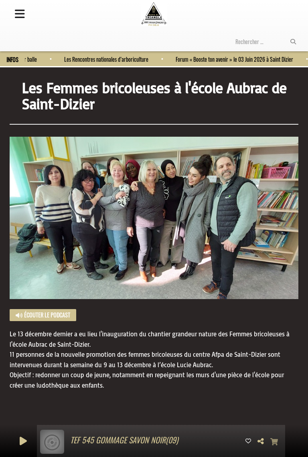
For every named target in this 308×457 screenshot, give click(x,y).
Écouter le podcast (43, 315)
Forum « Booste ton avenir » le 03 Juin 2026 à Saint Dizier (232, 59)
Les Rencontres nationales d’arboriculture (104, 59)
